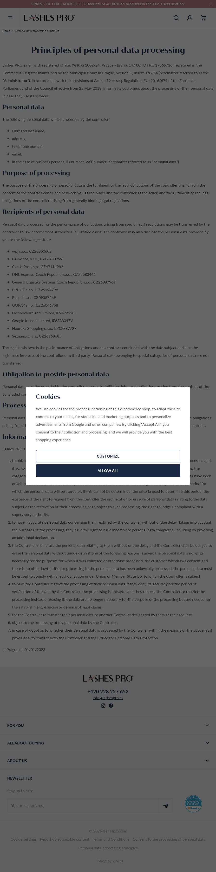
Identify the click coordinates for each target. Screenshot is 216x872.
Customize (108, 456)
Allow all (108, 470)
